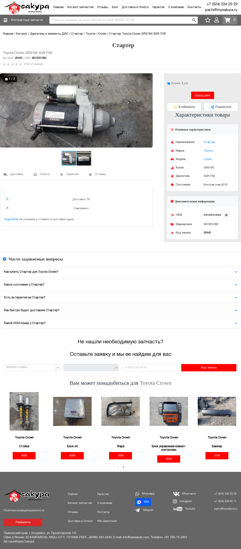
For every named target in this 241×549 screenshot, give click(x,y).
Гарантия (158, 7)
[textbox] (30, 367)
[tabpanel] (24, 425)
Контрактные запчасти (27, 20)
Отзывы (102, 7)
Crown (208, 159)
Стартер (209, 142)
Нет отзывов (33, 64)
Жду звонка (209, 367)
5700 (217, 455)
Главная (58, 7)
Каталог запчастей (80, 7)
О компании (176, 7)
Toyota (208, 151)
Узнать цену (202, 95)
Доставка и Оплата (135, 7)
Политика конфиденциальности (24, 510)
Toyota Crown (155, 383)
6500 (169, 459)
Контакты (194, 7)
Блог (115, 7)
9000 (24, 455)
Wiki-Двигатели (107, 521)
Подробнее (11, 219)
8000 (72, 455)
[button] (149, 77)
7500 (121, 455)
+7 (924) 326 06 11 (225, 501)
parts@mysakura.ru (221, 10)
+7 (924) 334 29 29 (222, 4)
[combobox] (123, 20)
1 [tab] (118, 467)
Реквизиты (23, 522)
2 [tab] (123, 467)
